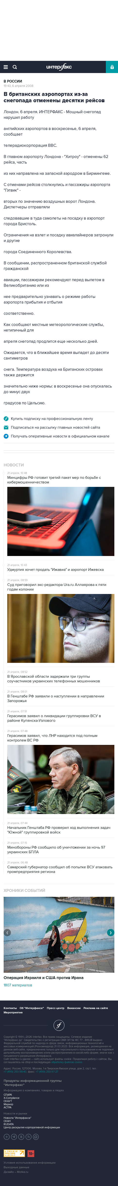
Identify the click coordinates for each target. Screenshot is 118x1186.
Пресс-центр (55, 1008)
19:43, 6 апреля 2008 (19, 86)
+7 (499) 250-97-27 (47, 1071)
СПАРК (8, 1094)
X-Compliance (11, 1098)
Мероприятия (13, 1012)
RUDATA (9, 1124)
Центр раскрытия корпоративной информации (32, 1127)
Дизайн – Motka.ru (16, 1172)
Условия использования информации (30, 1163)
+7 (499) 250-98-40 (15, 1071)
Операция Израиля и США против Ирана (44, 977)
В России (13, 81)
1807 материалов (18, 985)
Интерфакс (59, 67)
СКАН (7, 1121)
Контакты (10, 1008)
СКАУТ (8, 1101)
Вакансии (74, 1008)
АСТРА (7, 1107)
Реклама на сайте (96, 1008)
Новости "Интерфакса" (17, 1118)
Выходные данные (16, 1167)
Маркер (8, 1104)
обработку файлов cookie (66, 1062)
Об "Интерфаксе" (32, 1008)
